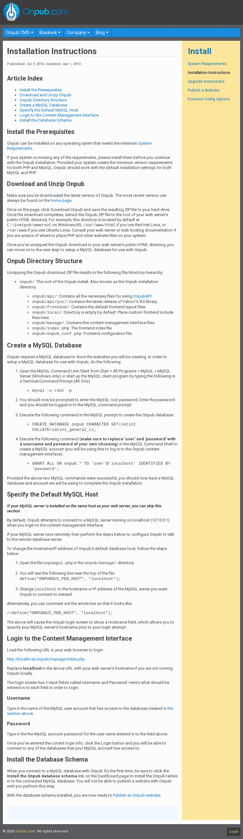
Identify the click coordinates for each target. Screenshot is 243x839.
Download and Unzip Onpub (46, 95)
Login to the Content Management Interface (59, 115)
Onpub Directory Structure (43, 100)
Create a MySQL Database (43, 105)
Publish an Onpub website (136, 795)
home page (61, 200)
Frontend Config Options (209, 99)
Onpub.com (25, 831)
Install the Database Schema (46, 120)
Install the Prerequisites (41, 90)
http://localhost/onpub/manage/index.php (46, 659)
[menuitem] (19, 32)
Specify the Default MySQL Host (49, 110)
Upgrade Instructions (206, 81)
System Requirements (207, 64)
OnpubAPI (142, 296)
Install (199, 51)
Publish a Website (203, 90)
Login (234, 832)
